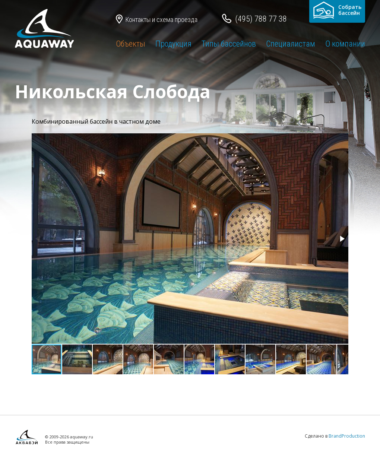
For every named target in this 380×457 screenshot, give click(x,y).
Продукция (173, 43)
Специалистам (290, 43)
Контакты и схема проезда (161, 19)
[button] (342, 239)
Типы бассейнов (229, 43)
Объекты (130, 43)
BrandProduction (347, 436)
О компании (345, 43)
